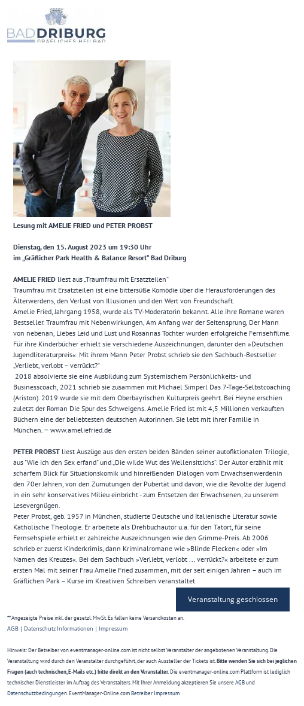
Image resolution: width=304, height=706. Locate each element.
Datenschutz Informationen (58, 628)
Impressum (113, 628)
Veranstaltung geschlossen (233, 599)
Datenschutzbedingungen (37, 693)
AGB (13, 628)
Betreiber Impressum (155, 693)
